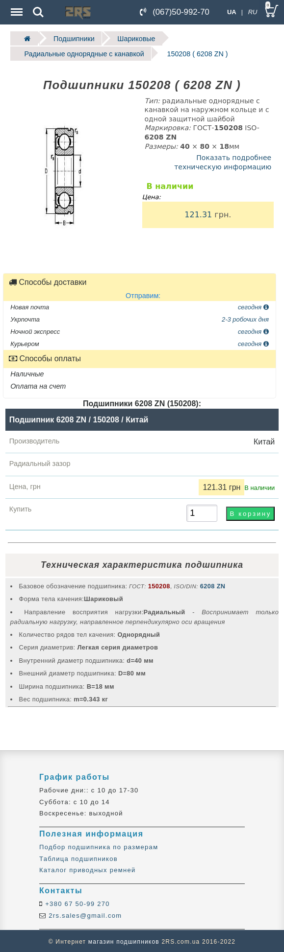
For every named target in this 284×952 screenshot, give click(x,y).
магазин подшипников (123, 940)
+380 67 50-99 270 (76, 902)
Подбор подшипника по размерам (98, 845)
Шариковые (131, 38)
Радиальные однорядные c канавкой (80, 52)
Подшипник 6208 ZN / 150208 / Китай (79, 418)
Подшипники (71, 38)
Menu (16, 7)
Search (38, 12)
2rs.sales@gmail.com (84, 914)
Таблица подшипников (78, 857)
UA (231, 12)
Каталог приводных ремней (87, 868)
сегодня (253, 305)
